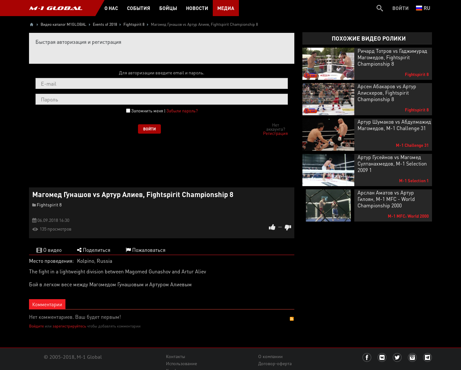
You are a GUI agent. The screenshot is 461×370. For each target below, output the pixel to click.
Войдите (36, 326)
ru (423, 8)
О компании (270, 356)
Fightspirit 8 (49, 204)
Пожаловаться (145, 249)
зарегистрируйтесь (69, 326)
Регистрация (275, 133)
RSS (291, 318)
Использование (181, 363)
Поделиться (93, 249)
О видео (49, 249)
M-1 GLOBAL (56, 8)
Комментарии (47, 304)
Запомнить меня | (164, 111)
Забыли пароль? (182, 110)
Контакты (175, 356)
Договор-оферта (275, 363)
